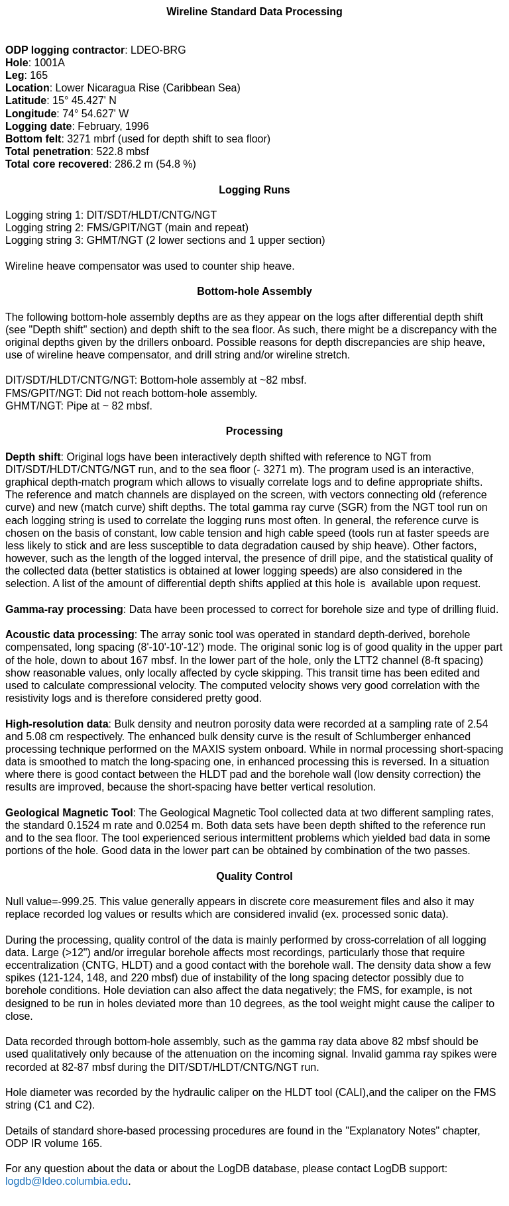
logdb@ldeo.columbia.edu (66, 1181)
